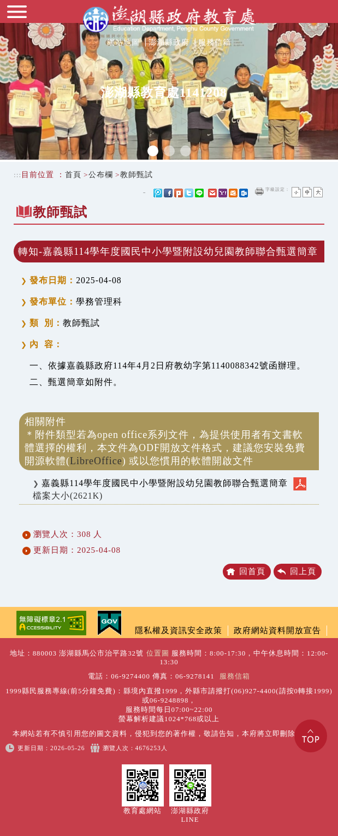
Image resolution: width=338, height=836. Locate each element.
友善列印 (259, 191)
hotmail (233, 193)
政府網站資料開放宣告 (277, 630)
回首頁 (252, 571)
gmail (212, 193)
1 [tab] (152, 150)
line (199, 193)
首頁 (73, 175)
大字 (318, 192)
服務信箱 (214, 42)
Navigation (18, 16)
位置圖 (157, 653)
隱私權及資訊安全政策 (178, 630)
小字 (296, 192)
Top (310, 736)
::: (17, 175)
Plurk (178, 193)
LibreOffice (96, 460)
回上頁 (303, 571)
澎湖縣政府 (169, 42)
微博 (157, 193)
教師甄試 (136, 175)
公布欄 (100, 175)
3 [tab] (185, 150)
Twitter (189, 193)
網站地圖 (123, 42)
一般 (307, 192)
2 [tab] (169, 150)
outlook (243, 193)
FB (168, 193)
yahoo (222, 193)
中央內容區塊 (40, 235)
